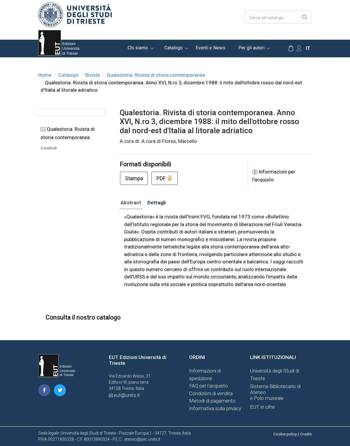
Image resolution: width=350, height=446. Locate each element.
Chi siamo (138, 48)
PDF (164, 178)
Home (44, 75)
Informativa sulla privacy (215, 408)
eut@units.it (127, 395)
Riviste (92, 75)
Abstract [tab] (131, 203)
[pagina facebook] (44, 390)
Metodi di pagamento (212, 401)
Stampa (134, 178)
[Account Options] (299, 48)
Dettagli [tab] (156, 203)
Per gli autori (251, 48)
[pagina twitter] (60, 390)
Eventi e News (210, 48)
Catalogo (173, 48)
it (308, 48)
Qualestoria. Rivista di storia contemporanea (156, 75)
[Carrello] (291, 48)
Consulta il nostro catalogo (83, 317)
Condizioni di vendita (211, 393)
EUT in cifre (262, 407)
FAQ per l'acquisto (208, 386)
